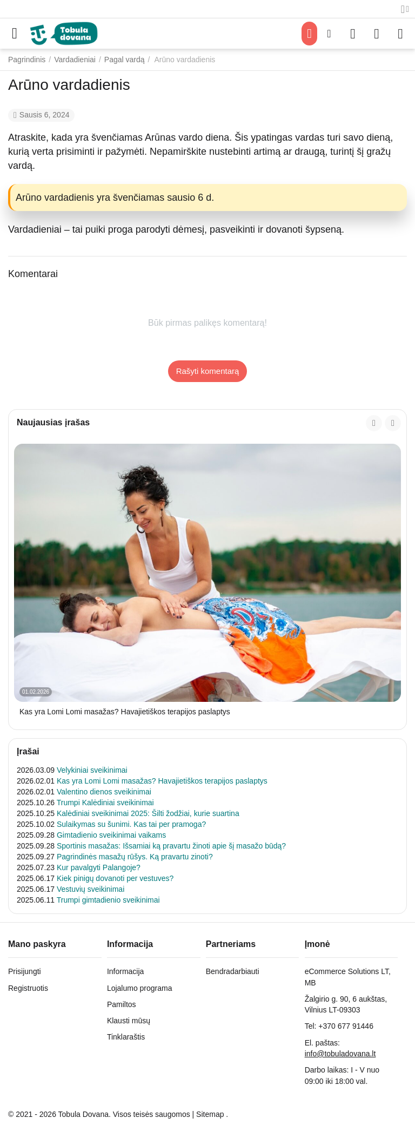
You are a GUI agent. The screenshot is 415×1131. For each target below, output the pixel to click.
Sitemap (210, 1114)
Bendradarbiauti (232, 971)
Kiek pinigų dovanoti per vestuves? (115, 878)
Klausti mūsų (128, 1020)
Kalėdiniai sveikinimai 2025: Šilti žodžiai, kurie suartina (148, 813)
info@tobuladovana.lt (340, 1053)
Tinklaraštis (126, 1037)
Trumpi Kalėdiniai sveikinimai (105, 802)
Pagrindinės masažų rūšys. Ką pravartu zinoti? (135, 856)
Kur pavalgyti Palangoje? (98, 867)
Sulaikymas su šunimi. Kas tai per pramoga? (131, 824)
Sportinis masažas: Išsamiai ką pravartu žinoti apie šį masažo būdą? (171, 845)
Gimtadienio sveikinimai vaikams (111, 835)
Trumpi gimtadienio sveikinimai (108, 900)
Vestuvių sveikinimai (90, 889)
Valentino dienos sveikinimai (104, 791)
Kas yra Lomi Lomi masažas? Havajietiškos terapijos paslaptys (124, 711)
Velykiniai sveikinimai (92, 770)
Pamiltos (121, 1004)
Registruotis (28, 988)
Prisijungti (24, 971)
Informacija (125, 971)
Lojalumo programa (139, 988)
